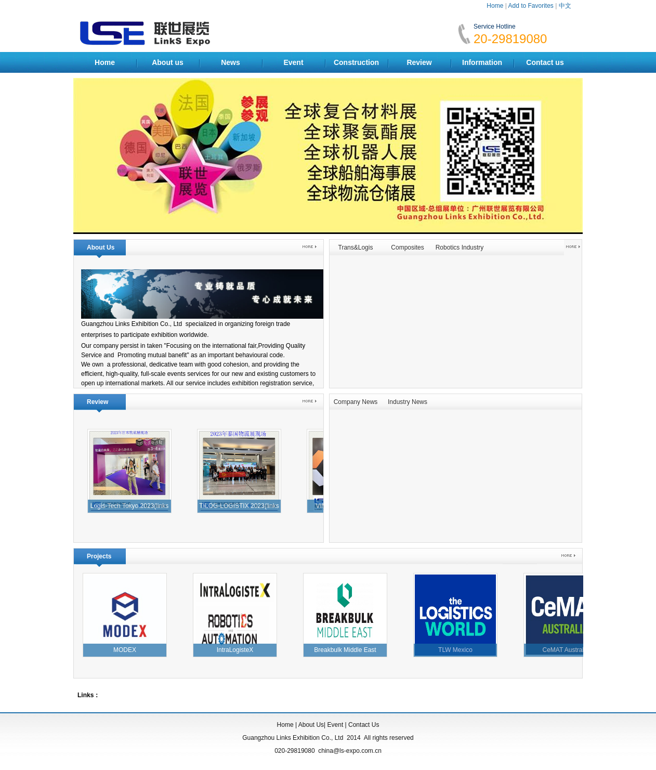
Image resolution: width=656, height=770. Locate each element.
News (230, 62)
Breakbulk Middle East (347, 650)
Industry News (407, 402)
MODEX (127, 650)
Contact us (544, 62)
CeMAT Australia (568, 650)
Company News (356, 402)
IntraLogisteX (237, 650)
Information (482, 62)
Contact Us (363, 724)
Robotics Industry (460, 247)
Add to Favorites (530, 5)
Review (418, 62)
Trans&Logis (355, 247)
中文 (565, 5)
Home (495, 5)
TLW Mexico (458, 650)
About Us (311, 724)
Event (293, 62)
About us (167, 62)
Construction (356, 62)
